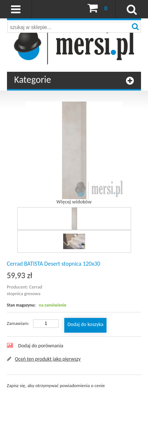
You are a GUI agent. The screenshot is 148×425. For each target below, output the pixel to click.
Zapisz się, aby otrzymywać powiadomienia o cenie (56, 385)
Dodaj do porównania (41, 346)
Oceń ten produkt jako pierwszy (48, 359)
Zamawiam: (18, 323)
